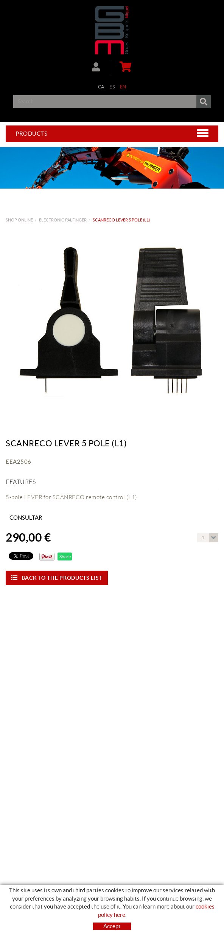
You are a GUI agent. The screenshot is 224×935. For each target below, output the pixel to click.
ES (112, 86)
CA (101, 86)
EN (123, 86)
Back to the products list (56, 577)
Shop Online (19, 220)
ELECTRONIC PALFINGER (63, 220)
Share (65, 556)
